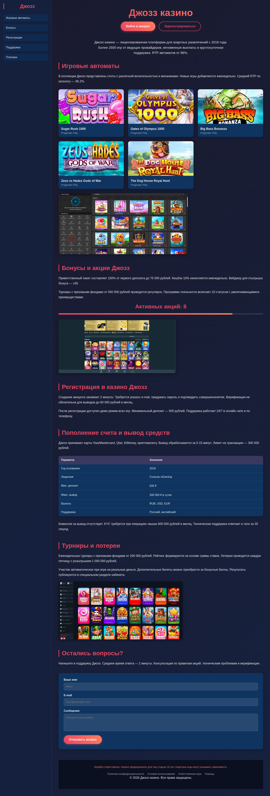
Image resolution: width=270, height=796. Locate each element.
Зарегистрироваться (179, 26)
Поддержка (13, 47)
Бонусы (11, 27)
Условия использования (161, 774)
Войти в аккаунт (138, 26)
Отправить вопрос (83, 739)
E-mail (68, 695)
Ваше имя (70, 679)
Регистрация (14, 37)
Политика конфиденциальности (125, 774)
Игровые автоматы (18, 17)
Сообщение (72, 710)
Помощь (209, 774)
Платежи (11, 57)
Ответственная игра (189, 774)
